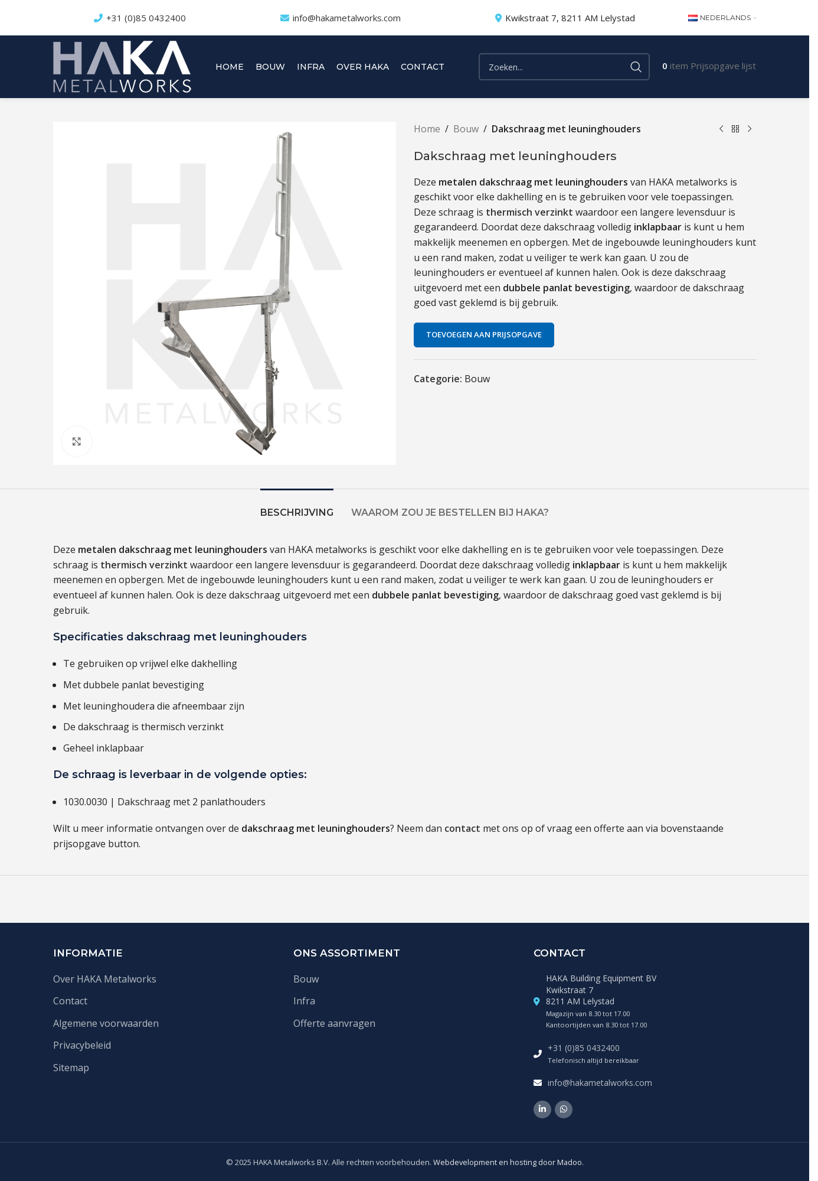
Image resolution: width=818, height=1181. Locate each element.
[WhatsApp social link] (563, 1109)
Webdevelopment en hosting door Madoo (507, 1162)
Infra (304, 1000)
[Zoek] (564, 66)
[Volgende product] (749, 129)
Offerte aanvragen (334, 1023)
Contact (70, 1000)
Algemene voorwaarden (106, 1023)
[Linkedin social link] (542, 1109)
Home (427, 128)
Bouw (466, 128)
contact (462, 828)
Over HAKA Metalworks (104, 978)
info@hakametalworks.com (347, 18)
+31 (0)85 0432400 (146, 18)
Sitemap (71, 1067)
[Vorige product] (721, 129)
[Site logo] (122, 65)
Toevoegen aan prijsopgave (484, 334)
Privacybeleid (82, 1045)
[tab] (296, 507)
